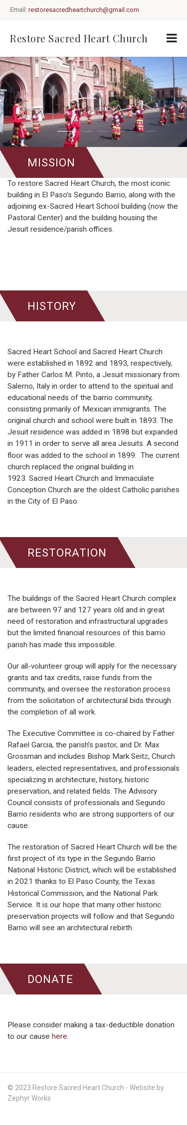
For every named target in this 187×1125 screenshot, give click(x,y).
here (59, 1036)
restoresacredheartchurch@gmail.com (83, 9)
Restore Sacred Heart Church (79, 38)
